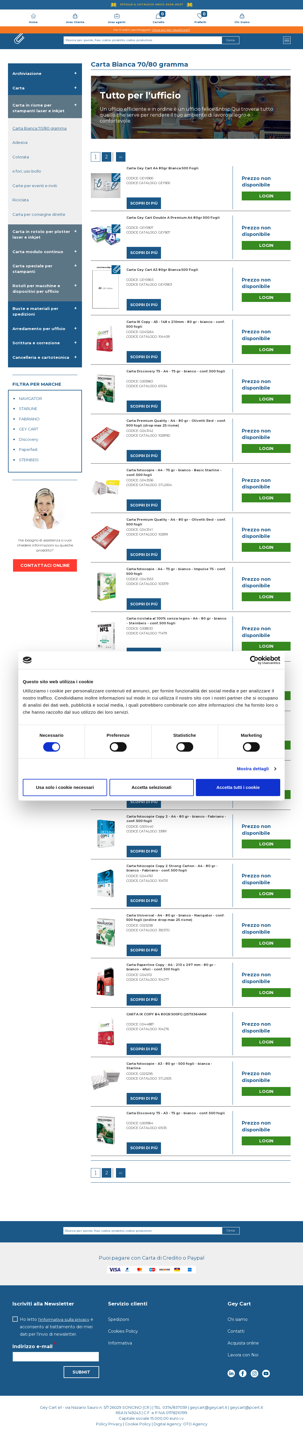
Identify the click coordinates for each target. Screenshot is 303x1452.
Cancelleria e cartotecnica (40, 357)
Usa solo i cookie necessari (65, 787)
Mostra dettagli (253, 768)
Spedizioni (118, 1335)
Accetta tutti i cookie (238, 787)
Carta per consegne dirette (38, 214)
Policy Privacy (108, 1440)
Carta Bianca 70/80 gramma (39, 128)
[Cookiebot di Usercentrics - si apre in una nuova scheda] (254, 660)
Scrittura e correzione (36, 342)
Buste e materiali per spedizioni (35, 311)
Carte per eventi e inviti (34, 185)
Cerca (231, 1247)
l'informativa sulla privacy (63, 1335)
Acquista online (243, 1359)
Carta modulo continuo (37, 251)
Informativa (120, 1359)
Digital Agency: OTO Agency (180, 1440)
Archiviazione (26, 73)
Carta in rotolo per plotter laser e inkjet (41, 234)
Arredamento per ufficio (38, 328)
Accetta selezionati (151, 787)
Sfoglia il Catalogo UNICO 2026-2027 (151, 4)
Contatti (236, 1347)
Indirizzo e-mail (32, 1363)
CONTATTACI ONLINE (45, 565)
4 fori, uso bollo (26, 171)
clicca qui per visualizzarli (171, 30)
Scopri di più (143, 203)
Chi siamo (238, 1335)
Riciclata (20, 199)
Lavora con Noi (243, 1371)
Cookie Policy (137, 1440)
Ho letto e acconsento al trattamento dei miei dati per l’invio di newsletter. (56, 1343)
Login (266, 196)
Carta (18, 88)
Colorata (20, 157)
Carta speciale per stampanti (32, 268)
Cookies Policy (123, 1347)
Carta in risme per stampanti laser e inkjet (38, 108)
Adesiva (20, 142)
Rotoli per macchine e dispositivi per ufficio (36, 288)
